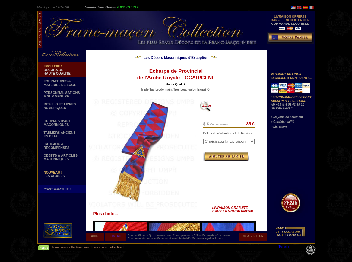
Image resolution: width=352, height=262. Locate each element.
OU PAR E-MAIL (282, 108)
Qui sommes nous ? (162, 235)
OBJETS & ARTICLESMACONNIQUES (61, 157)
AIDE (94, 236)
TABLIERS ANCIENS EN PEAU (60, 134)
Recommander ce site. (142, 238)
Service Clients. (138, 235)
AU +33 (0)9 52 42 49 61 (287, 104)
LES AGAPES (54, 174)
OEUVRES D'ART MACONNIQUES (57, 122)
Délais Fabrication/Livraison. (212, 235)
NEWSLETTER (253, 236)
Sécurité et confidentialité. (174, 238)
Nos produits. (185, 235)
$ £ (216, 123)
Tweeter (284, 246)
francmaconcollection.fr (108, 247)
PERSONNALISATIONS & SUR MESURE (62, 94)
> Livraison (279, 126)
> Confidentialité (282, 121)
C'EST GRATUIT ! (57, 189)
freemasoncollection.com (70, 247)
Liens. (219, 238)
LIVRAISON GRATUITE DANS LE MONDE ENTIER (232, 209)
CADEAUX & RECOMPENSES (57, 145)
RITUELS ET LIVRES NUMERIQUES (60, 106)
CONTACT (115, 236)
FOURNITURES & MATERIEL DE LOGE (60, 83)
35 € (250, 123)
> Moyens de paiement (287, 117)
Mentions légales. (203, 238)
